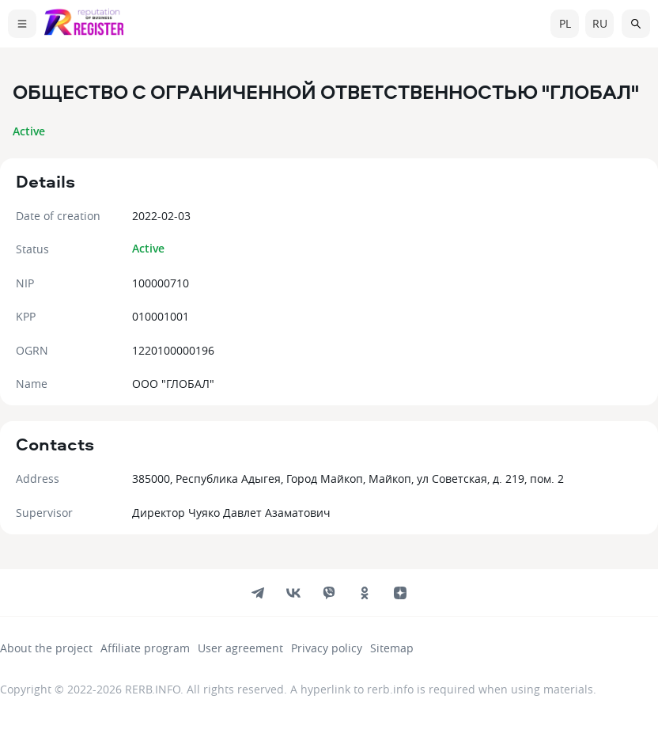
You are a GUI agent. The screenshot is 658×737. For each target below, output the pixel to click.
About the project (46, 647)
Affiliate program (145, 647)
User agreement (240, 647)
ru (599, 23)
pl (565, 23)
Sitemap (392, 647)
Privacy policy (326, 647)
